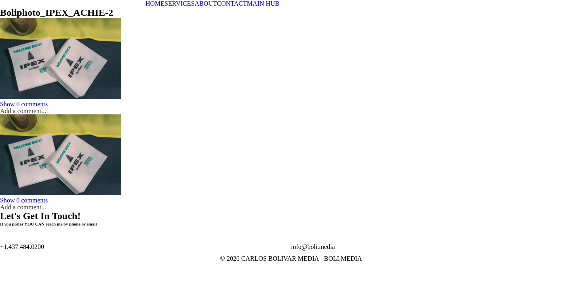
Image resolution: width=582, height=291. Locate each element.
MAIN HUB (263, 3)
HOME (155, 3)
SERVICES (179, 3)
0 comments (24, 104)
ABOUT (205, 3)
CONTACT (232, 3)
